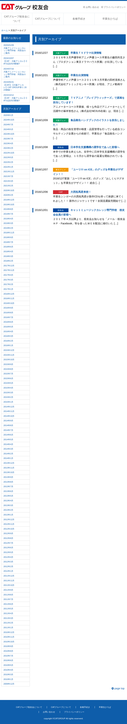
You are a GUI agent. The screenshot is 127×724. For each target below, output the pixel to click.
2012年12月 (8, 519)
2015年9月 (8, 364)
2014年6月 (8, 435)
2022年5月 (8, 157)
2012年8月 (8, 538)
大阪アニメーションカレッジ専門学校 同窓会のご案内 (15, 48)
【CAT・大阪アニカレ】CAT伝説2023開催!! (15, 97)
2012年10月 (8, 529)
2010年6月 (8, 660)
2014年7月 (8, 430)
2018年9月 (8, 237)
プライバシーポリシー (113, 7)
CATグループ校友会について (17, 18)
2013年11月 (8, 468)
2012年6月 (8, 547)
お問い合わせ (91, 7)
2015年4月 (8, 388)
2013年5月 (8, 496)
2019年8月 (8, 209)
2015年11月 (8, 355)
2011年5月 (8, 609)
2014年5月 (8, 439)
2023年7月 (8, 139)
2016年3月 (8, 336)
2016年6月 (8, 322)
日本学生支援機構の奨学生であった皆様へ (94, 147)
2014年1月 (8, 458)
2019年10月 (8, 204)
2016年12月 (8, 294)
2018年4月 (8, 251)
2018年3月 (8, 256)
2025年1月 (8, 115)
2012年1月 (8, 571)
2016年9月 (8, 308)
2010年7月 (8, 656)
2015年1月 (8, 402)
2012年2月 (8, 566)
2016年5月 (8, 327)
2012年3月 (8, 562)
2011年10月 (8, 585)
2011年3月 (8, 618)
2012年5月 (8, 552)
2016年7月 (8, 317)
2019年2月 (8, 228)
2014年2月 (8, 454)
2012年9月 (8, 533)
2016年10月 (8, 303)
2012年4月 (8, 557)
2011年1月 (8, 627)
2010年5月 (8, 665)
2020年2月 (8, 195)
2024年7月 (8, 124)
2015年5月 (8, 383)
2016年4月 (8, 331)
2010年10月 (8, 642)
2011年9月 (8, 590)
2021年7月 (8, 176)
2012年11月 (8, 524)
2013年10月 (8, 472)
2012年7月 (8, 543)
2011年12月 (8, 576)
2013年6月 (8, 491)
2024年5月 (8, 129)
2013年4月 (8, 500)
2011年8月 (8, 595)
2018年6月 (8, 247)
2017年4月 (8, 275)
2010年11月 (8, 637)
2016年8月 (8, 312)
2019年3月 (8, 223)
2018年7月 (8, 242)
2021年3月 (8, 181)
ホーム (4, 30)
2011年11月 (8, 580)
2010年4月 (8, 670)
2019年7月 (8, 214)
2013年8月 (8, 482)
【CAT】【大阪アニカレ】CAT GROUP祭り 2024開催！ (15, 85)
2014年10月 (8, 416)
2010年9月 (8, 646)
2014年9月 (8, 421)
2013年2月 (8, 510)
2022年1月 (8, 167)
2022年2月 (8, 162)
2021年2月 (8, 186)
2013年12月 (8, 463)
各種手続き (79, 18)
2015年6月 (8, 378)
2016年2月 (8, 341)
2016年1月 (8, 345)
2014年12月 (8, 407)
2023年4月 (8, 143)
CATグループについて (48, 18)
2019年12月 (8, 200)
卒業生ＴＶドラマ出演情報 (85, 52)
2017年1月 (8, 289)
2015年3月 (8, 392)
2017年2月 (8, 284)
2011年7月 (8, 599)
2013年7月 (8, 486)
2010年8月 (8, 651)
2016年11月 (8, 298)
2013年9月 (8, 477)
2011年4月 (8, 613)
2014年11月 (8, 411)
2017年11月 (8, 270)
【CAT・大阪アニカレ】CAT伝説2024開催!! (15, 60)
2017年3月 (8, 280)
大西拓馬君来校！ (80, 191)
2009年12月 (8, 684)
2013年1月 (8, 515)
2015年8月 (8, 369)
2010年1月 (8, 679)
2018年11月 (8, 232)
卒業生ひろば (110, 18)
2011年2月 (8, 623)
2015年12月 (8, 350)
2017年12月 (8, 266)
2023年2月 (8, 148)
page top (118, 688)
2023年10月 (8, 134)
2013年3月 (8, 505)
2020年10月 (8, 190)
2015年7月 (8, 374)
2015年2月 (8, 397)
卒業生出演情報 (79, 75)
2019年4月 (8, 219)
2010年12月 (8, 632)
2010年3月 (8, 674)
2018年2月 (8, 261)
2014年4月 (8, 444)
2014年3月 (8, 449)
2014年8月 (8, 425)
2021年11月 (8, 171)
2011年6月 (8, 604)
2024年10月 (8, 120)
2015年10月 (8, 359)
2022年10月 (8, 153)
